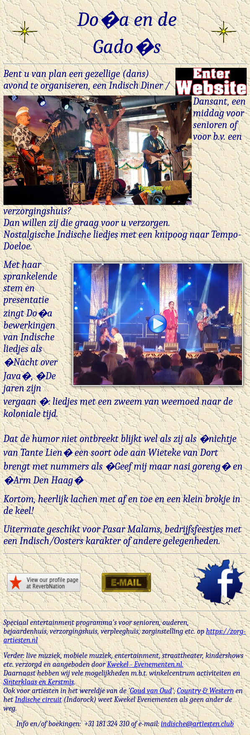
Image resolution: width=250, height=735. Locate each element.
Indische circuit (38, 699)
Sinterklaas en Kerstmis (38, 682)
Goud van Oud (151, 690)
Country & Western (205, 690)
